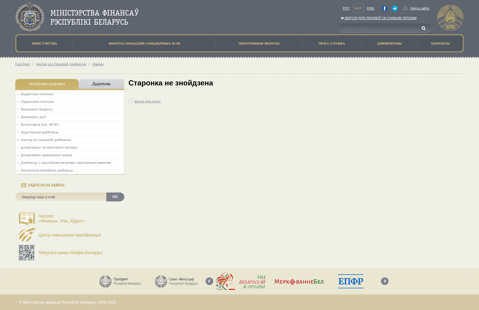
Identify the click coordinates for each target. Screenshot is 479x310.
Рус (346, 8)
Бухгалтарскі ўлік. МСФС (40, 124)
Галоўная (22, 64)
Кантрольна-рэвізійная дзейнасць (47, 170)
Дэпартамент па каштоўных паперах (49, 147)
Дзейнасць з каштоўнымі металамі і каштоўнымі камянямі (66, 162)
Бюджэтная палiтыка (37, 94)
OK (115, 197)
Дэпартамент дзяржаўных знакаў (46, 155)
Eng (371, 8)
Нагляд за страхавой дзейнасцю (61, 64)
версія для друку (148, 101)
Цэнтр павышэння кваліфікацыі (69, 234)
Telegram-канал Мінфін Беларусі (70, 252)
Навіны (98, 64)
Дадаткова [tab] (101, 83)
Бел (358, 8)
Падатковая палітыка (37, 101)
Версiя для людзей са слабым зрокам (378, 18)
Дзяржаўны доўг (33, 117)
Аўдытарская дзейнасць (39, 132)
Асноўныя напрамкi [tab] (47, 83)
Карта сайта (420, 8)
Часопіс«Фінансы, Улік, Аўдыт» (61, 218)
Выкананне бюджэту (37, 109)
